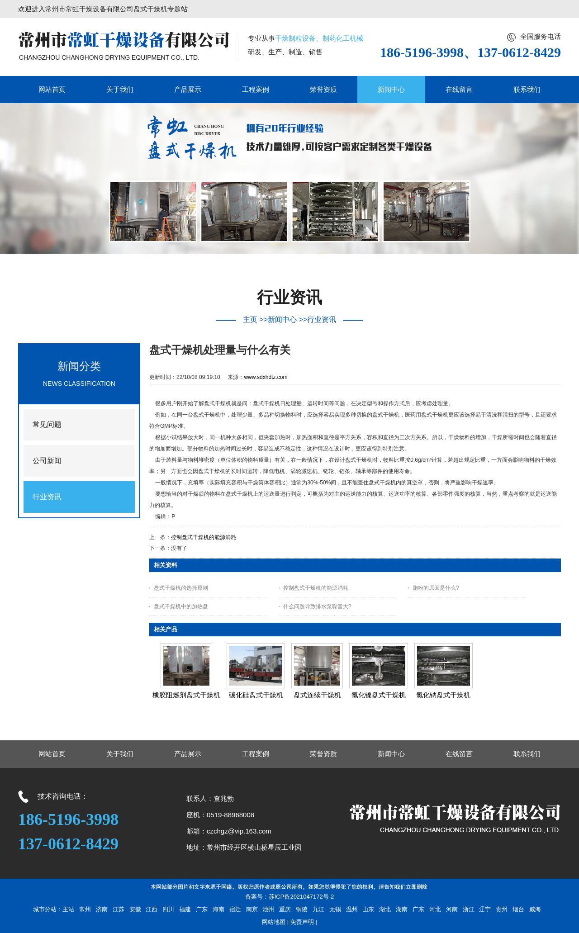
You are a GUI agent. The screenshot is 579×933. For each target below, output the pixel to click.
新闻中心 (282, 319)
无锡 (335, 909)
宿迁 (235, 909)
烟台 (518, 909)
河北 (435, 909)
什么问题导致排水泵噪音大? (317, 606)
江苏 (118, 909)
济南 (102, 909)
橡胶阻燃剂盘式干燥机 (186, 695)
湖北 (385, 909)
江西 (151, 909)
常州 (85, 909)
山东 (368, 909)
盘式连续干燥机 (317, 695)
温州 (352, 909)
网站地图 (273, 922)
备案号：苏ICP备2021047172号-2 (289, 896)
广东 (202, 909)
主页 (250, 319)
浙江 (469, 909)
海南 (218, 909)
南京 (252, 909)
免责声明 (302, 922)
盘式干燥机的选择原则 (181, 588)
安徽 (135, 909)
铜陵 (302, 909)
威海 (535, 909)
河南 (452, 909)
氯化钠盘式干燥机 (443, 695)
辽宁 (485, 909)
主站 (68, 909)
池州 (268, 909)
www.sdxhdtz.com (265, 377)
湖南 (402, 909)
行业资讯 (321, 319)
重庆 (285, 909)
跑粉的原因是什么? (436, 588)
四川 (168, 909)
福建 (185, 909)
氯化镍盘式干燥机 (378, 695)
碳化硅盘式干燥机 (256, 695)
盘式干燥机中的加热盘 (181, 606)
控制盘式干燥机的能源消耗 (203, 537)
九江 (318, 909)
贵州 (502, 909)
